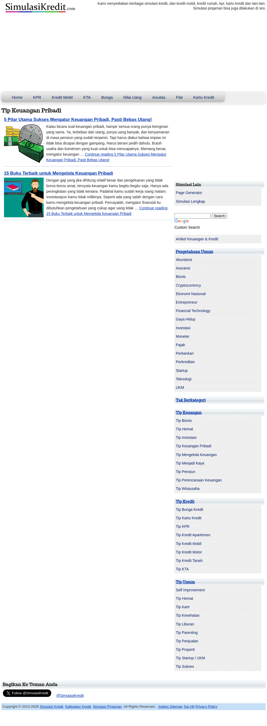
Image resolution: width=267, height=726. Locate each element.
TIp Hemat (184, 429)
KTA (87, 97)
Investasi (183, 328)
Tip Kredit (185, 501)
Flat (179, 97)
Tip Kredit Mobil (188, 544)
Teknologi (183, 379)
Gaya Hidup (185, 319)
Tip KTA (182, 569)
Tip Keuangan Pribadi (193, 446)
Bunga (107, 97)
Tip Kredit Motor (189, 552)
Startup (182, 370)
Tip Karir (183, 607)
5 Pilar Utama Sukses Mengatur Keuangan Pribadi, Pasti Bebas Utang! (78, 119)
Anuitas (158, 97)
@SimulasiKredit (70, 695)
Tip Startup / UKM (190, 658)
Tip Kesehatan (188, 615)
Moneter (182, 336)
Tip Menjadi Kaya (190, 463)
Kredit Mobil (62, 97)
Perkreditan (185, 362)
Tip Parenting (187, 632)
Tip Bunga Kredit (189, 509)
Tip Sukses (185, 666)
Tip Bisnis (184, 420)
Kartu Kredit (203, 97)
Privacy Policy (206, 707)
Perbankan (185, 353)
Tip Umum (185, 582)
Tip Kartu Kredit (188, 518)
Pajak (180, 345)
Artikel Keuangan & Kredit (197, 239)
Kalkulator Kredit (78, 707)
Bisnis (181, 276)
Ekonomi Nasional (191, 294)
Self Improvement (190, 590)
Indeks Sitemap (170, 707)
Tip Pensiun (185, 472)
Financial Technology (193, 311)
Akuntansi (184, 260)
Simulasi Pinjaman (107, 707)
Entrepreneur (186, 302)
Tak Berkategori (191, 400)
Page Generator (189, 193)
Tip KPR (183, 526)
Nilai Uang (132, 97)
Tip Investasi (186, 437)
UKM (180, 387)
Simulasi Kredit (51, 707)
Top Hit (188, 707)
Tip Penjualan (187, 641)
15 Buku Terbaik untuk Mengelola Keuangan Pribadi (58, 173)
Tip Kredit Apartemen (193, 535)
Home (17, 97)
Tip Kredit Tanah (189, 560)
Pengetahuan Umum (194, 251)
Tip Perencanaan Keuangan (199, 480)
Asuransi (183, 268)
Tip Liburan (185, 624)
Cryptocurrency (188, 285)
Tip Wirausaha (188, 488)
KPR (37, 97)
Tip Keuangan (188, 412)
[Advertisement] (133, 53)
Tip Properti (185, 649)
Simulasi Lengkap (190, 201)
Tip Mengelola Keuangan (196, 455)
